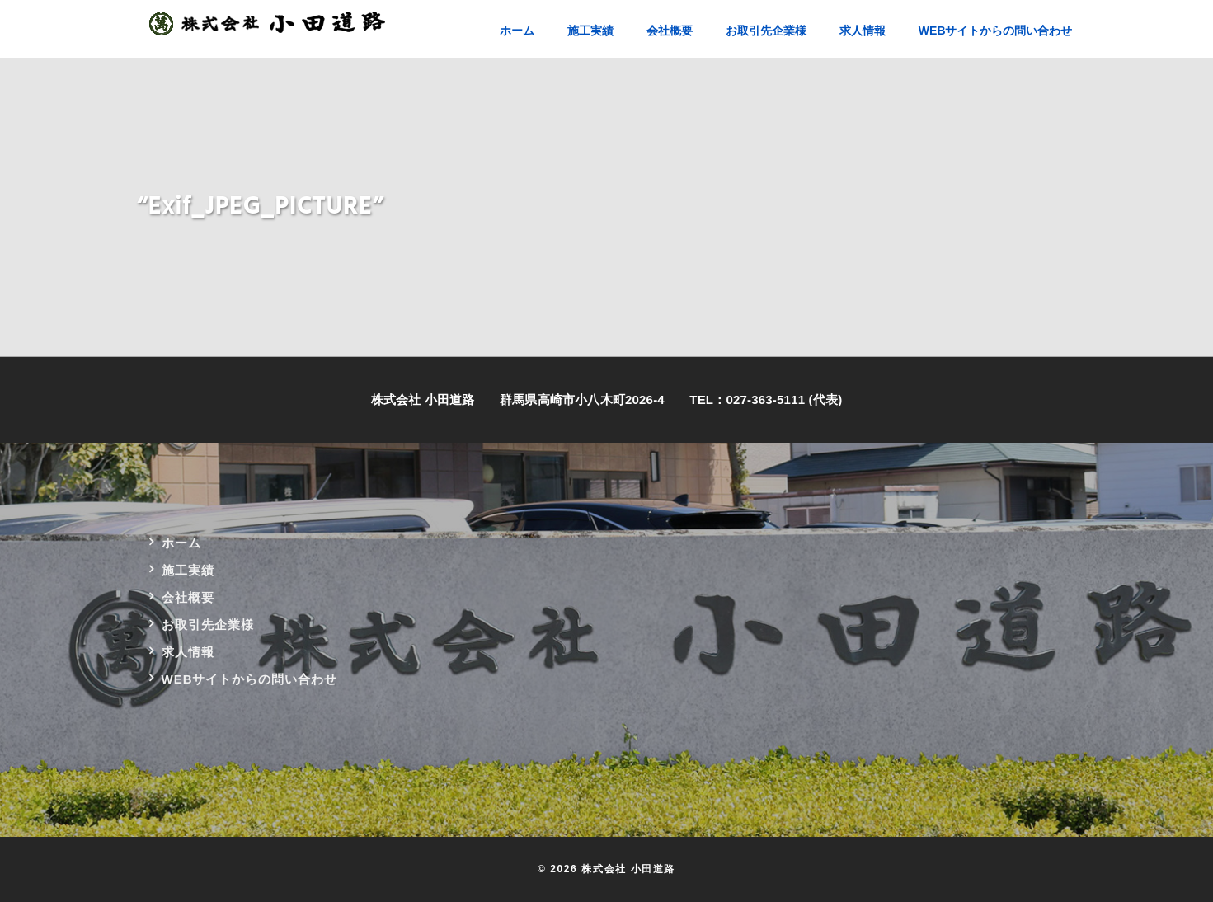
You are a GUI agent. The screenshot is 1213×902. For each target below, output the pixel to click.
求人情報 (188, 652)
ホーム (181, 543)
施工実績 (188, 570)
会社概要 (188, 597)
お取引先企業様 (208, 625)
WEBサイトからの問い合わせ (250, 679)
